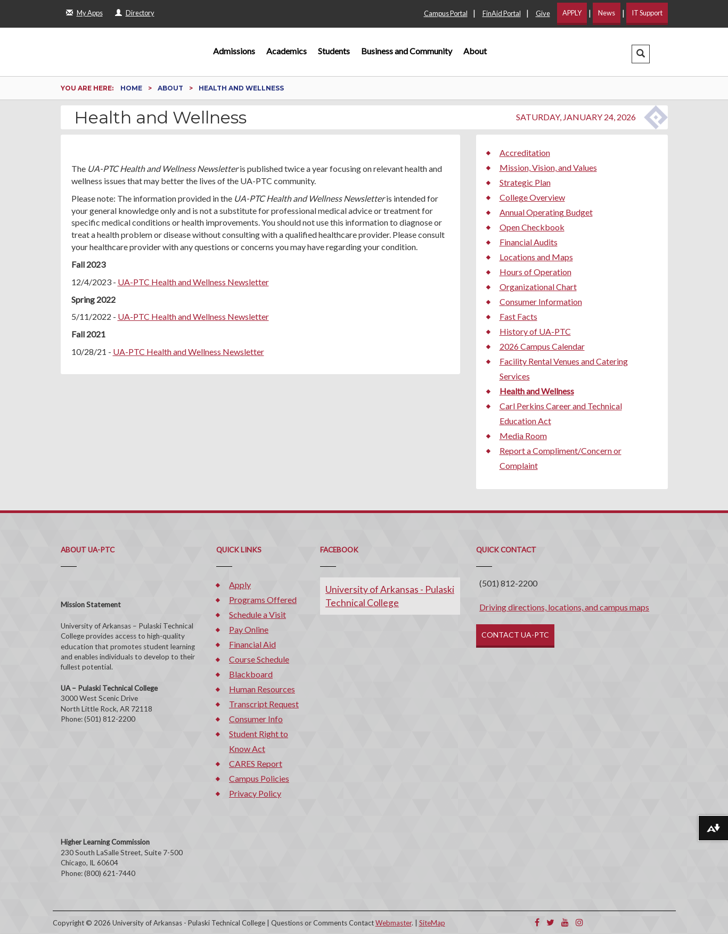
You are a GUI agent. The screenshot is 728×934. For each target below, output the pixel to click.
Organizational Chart (538, 287)
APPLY (572, 13)
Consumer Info (256, 719)
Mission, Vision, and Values (548, 167)
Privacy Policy (255, 793)
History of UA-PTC (535, 331)
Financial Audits (529, 242)
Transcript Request (264, 704)
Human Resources (262, 689)
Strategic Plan (525, 182)
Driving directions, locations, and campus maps (564, 607)
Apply (240, 585)
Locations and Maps (536, 257)
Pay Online (248, 629)
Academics (286, 51)
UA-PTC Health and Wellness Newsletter (193, 282)
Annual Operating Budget (546, 212)
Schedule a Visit (257, 614)
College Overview (532, 197)
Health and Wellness (537, 391)
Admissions (234, 51)
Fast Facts (518, 316)
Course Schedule (259, 659)
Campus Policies (259, 778)
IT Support (647, 13)
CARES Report (255, 763)
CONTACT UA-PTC (515, 634)
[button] (641, 54)
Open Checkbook (532, 227)
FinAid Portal (501, 13)
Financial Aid (252, 644)
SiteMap (432, 923)
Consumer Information (541, 301)
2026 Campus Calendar (542, 346)
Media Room (523, 436)
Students (334, 51)
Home (132, 88)
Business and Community (406, 51)
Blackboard (251, 674)
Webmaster (393, 923)
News (606, 13)
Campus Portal (446, 13)
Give (543, 13)
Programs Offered (263, 599)
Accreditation (525, 152)
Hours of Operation (535, 272)
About (475, 51)
